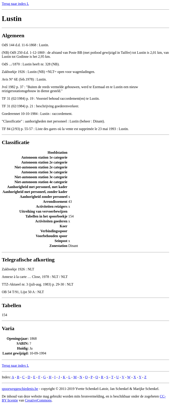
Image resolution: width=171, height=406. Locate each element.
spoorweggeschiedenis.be (20, 389)
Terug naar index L (15, 4)
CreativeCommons (38, 400)
